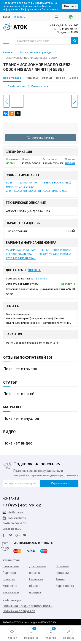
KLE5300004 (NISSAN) (20, 254)
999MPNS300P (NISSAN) (21, 250)
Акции (60, 579)
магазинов (40, 278)
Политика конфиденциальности (27, 606)
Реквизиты (11, 592)
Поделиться (37, 86)
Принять (70, 6)
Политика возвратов (19, 611)
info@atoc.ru (13, 512)
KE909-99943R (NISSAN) (55, 254)
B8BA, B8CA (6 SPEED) (57, 182)
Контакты (10, 586)
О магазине (11, 566)
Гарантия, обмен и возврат (36, 586)
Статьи (47, 77)
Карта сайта (65, 586)
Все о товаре (12, 77)
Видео (60, 77)
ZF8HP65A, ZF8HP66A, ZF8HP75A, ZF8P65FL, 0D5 (36, 190)
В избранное (16, 86)
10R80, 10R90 (28, 182)
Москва (34, 270)
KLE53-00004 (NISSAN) (56, 250)
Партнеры (10, 573)
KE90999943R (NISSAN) (21, 258)
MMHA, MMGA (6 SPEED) (20, 186)
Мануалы (31, 77)
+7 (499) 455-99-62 (63, 25)
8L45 (9, 182)
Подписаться (59, 483)
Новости (9, 579)
